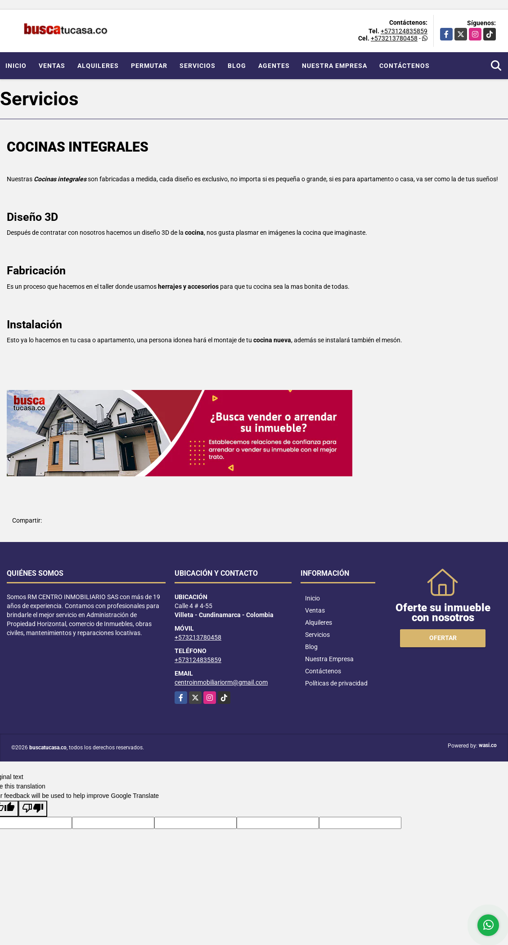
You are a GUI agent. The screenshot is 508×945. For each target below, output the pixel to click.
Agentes (274, 65)
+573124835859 (404, 31)
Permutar (149, 65)
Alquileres (98, 65)
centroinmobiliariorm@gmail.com (221, 682)
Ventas (52, 65)
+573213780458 (394, 38)
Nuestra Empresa (334, 65)
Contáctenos (404, 65)
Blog (237, 65)
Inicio (16, 65)
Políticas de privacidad (336, 683)
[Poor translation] (32, 809)
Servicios (198, 65)
